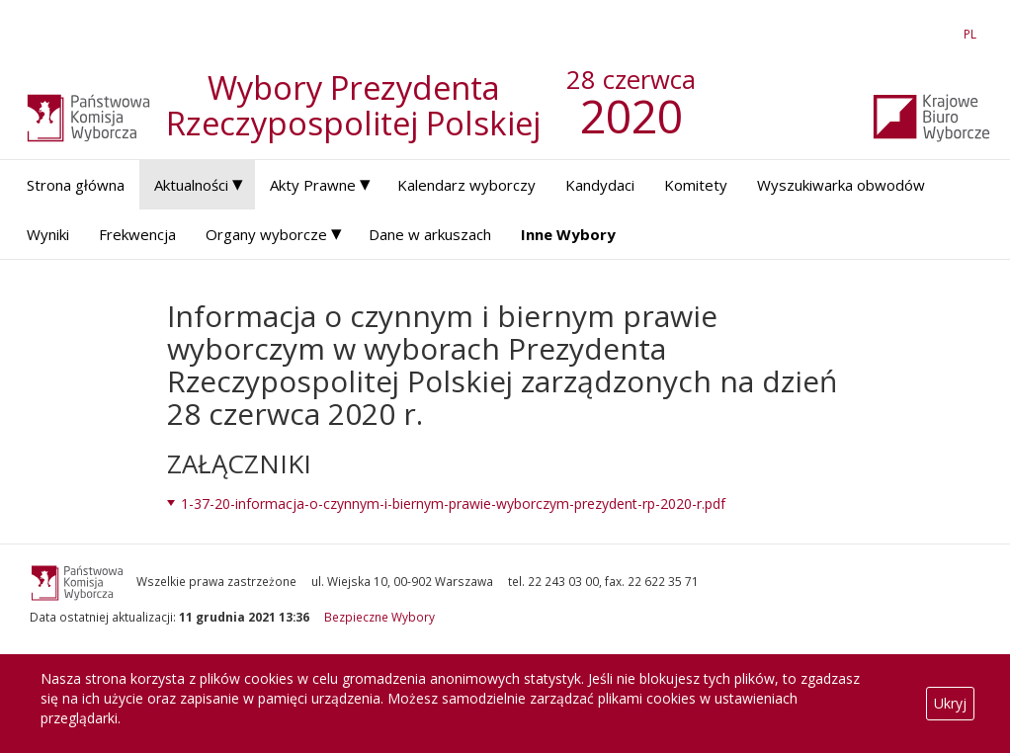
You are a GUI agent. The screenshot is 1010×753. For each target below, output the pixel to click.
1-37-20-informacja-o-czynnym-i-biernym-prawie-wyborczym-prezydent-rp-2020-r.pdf (453, 503)
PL (973, 33)
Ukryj (950, 703)
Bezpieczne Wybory (379, 617)
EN (935, 33)
